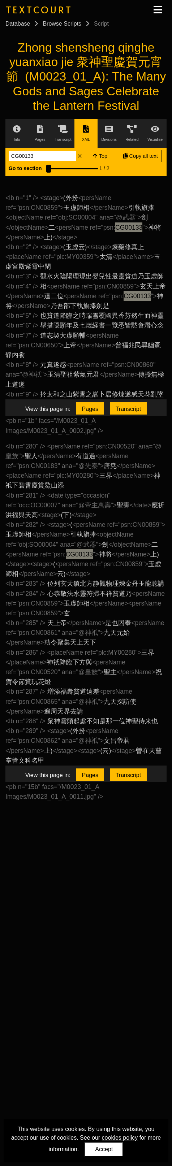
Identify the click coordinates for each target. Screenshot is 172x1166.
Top (100, 156)
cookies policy (120, 1138)
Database (17, 24)
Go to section (25, 168)
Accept (104, 1149)
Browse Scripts (62, 24)
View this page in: (47, 409)
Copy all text (140, 156)
